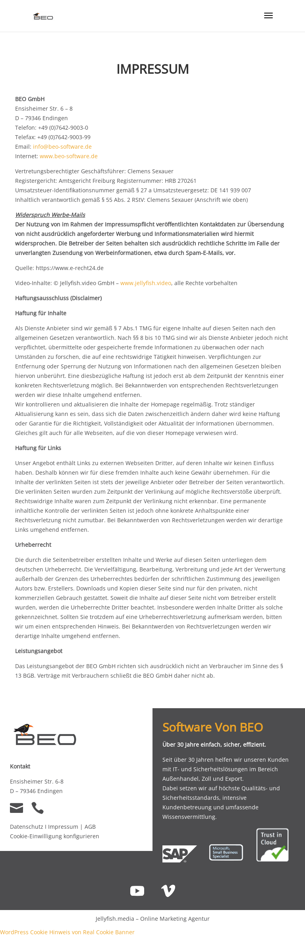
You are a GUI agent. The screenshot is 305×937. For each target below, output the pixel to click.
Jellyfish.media (115, 918)
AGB (90, 826)
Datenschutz (26, 826)
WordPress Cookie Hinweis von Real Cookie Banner (67, 932)
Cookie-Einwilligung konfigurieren (54, 836)
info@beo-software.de (62, 146)
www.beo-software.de (69, 156)
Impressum (64, 826)
